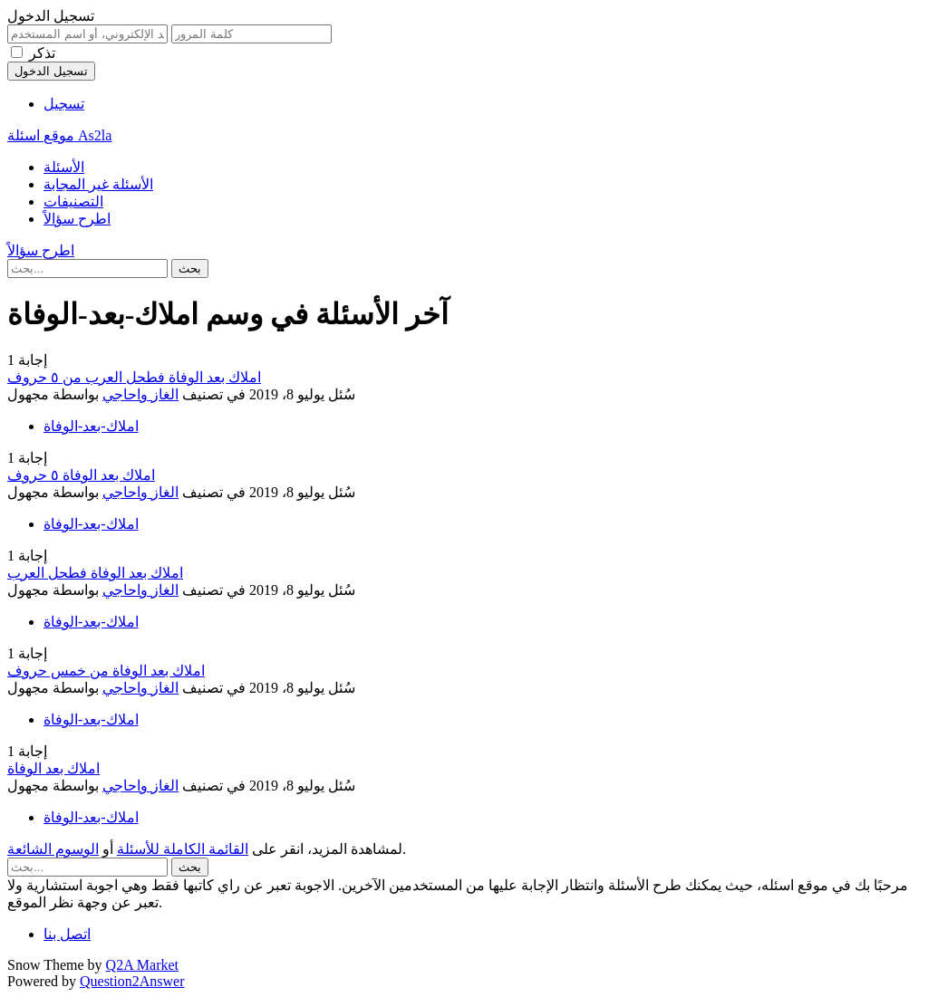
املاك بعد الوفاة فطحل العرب (95, 572)
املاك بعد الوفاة (53, 768)
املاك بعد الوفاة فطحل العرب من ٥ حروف (134, 377)
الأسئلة (64, 167)
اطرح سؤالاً (77, 218)
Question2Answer (132, 981)
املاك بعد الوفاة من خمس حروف (106, 670)
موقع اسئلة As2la (59, 135)
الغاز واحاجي (140, 394)
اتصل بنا (67, 934)
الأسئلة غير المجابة (98, 184)
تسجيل (64, 103)
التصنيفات (73, 201)
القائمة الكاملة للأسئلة (182, 849)
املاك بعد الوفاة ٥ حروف (81, 475)
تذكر (42, 53)
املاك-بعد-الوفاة (91, 426)
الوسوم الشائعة (53, 849)
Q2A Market (142, 965)
